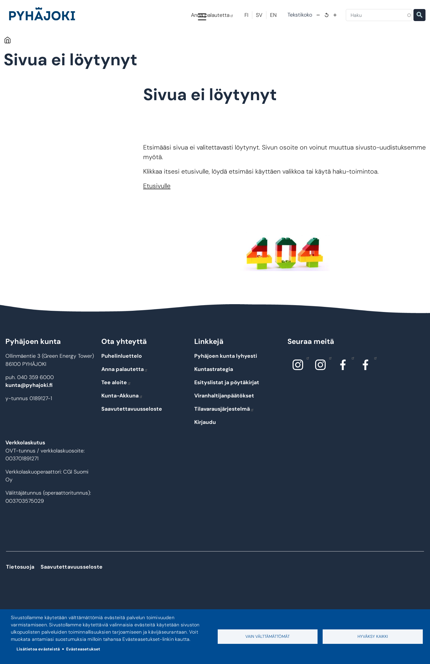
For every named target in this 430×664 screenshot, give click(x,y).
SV (259, 15)
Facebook (351, 383)
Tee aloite (116, 408)
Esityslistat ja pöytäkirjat (226, 408)
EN (273, 15)
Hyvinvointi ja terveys (234, 43)
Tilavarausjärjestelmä (224, 434)
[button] (285, 277)
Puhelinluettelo (121, 381)
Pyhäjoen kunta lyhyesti (225, 381)
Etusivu (7, 65)
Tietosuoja (20, 592)
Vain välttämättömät (267, 636)
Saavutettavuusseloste (131, 434)
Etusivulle (156, 211)
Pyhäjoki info (62, 43)
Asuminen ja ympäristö (117, 43)
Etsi (419, 15)
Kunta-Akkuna (122, 421)
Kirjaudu (205, 447)
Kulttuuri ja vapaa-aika (294, 43)
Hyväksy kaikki (373, 636)
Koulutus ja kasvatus (176, 43)
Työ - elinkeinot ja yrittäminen (362, 43)
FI (246, 15)
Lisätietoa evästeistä (38, 649)
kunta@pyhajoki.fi (29, 410)
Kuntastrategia (213, 394)
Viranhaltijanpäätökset (224, 421)
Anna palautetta (212, 15)
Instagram (306, 383)
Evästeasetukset (83, 649)
